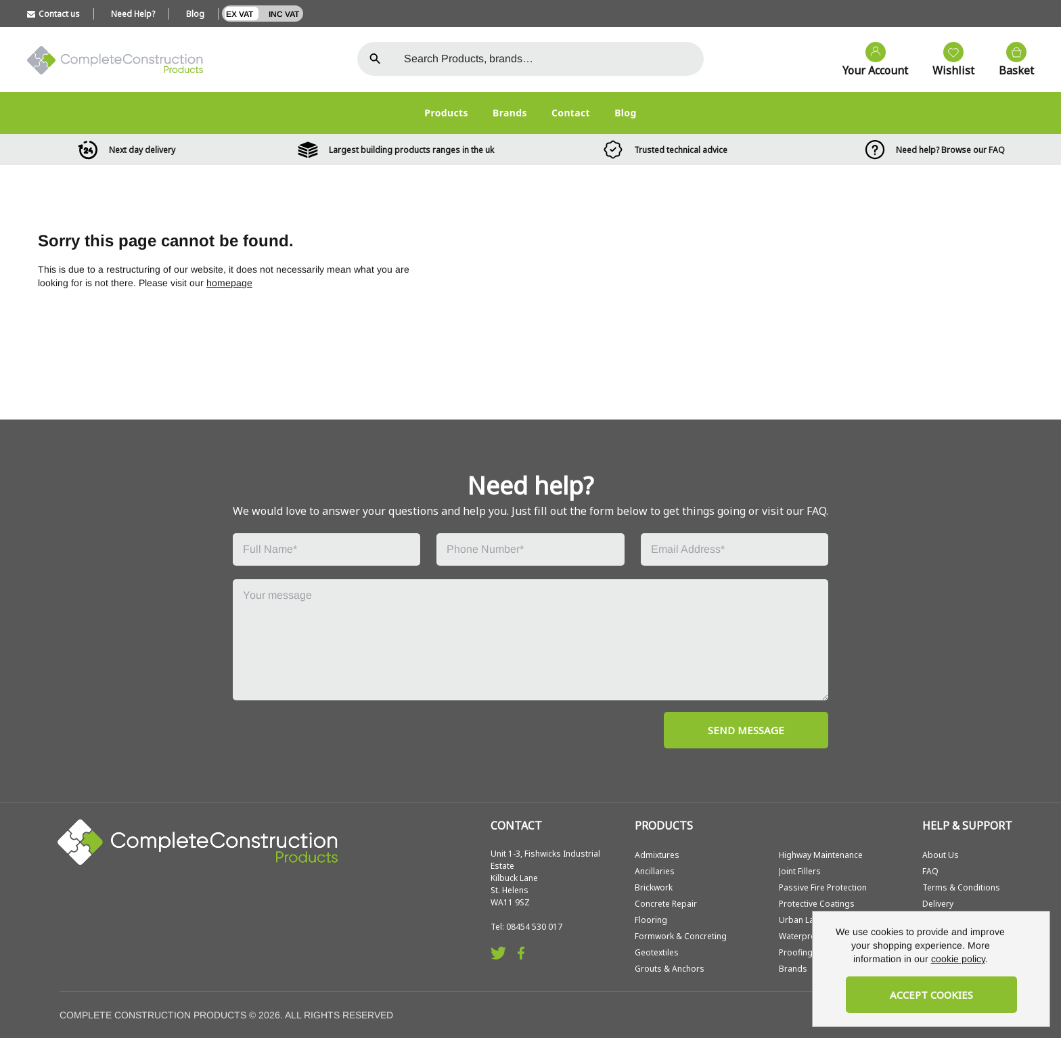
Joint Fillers (800, 871)
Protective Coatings (817, 903)
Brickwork (654, 887)
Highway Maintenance (821, 855)
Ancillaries (655, 871)
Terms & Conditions (961, 887)
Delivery (937, 903)
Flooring (651, 920)
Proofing (796, 952)
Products (446, 112)
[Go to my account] (868, 60)
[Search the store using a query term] (548, 59)
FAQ (930, 871)
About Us (940, 855)
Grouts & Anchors (669, 968)
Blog (195, 14)
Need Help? (133, 14)
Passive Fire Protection (823, 887)
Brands (510, 112)
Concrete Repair (666, 903)
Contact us (53, 14)
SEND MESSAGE (746, 730)
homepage (229, 282)
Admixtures (657, 855)
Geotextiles (657, 952)
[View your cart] (1009, 60)
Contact (570, 112)
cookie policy (958, 958)
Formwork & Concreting (681, 936)
